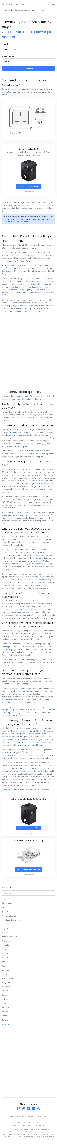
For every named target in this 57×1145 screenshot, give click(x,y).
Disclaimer (21, 1116)
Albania (5, 908)
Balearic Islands (8, 978)
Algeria (5, 912)
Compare (28, 69)
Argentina (6, 941)
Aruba (4, 949)
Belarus (5, 991)
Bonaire (5, 1020)
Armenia (5, 945)
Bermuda (5, 1007)
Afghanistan (7, 899)
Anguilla (5, 933)
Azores (5, 966)
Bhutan (5, 1012)
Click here (6, 790)
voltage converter (44, 518)
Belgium (5, 995)
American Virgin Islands (11, 920)
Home (4, 10)
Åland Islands (7, 903)
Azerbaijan (6, 962)
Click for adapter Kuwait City (28, 186)
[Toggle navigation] (53, 4)
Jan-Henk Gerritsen (37, 1125)
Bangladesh (7, 982)
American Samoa (9, 916)
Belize (4, 999)
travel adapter (21, 446)
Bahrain (5, 974)
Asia (11, 10)
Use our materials (42, 1116)
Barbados (6, 987)
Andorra (5, 924)
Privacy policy (30, 1116)
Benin (4, 1003)
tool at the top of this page (31, 745)
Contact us (12, 1116)
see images (13, 432)
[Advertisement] (28, 351)
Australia (5, 953)
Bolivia (4, 1016)
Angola (5, 928)
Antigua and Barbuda (10, 937)
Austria (5, 958)
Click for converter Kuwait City (28, 869)
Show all (5, 1024)
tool (35, 219)
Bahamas (6, 970)
